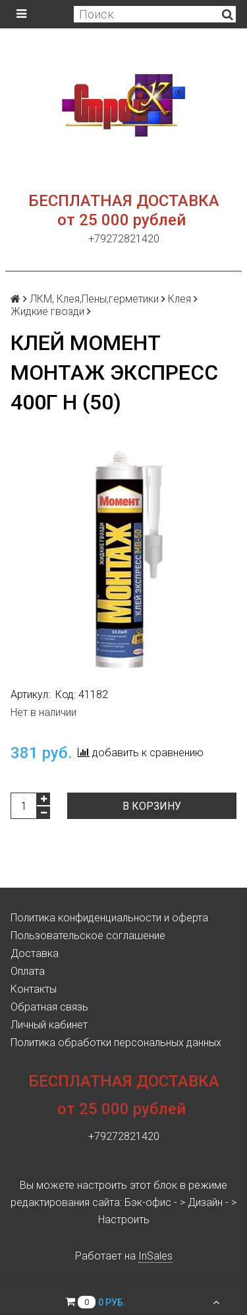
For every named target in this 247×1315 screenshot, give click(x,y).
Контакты (34, 989)
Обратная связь (49, 1007)
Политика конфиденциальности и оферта (109, 917)
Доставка (35, 953)
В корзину (152, 806)
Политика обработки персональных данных (116, 1042)
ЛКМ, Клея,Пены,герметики (94, 299)
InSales (155, 1256)
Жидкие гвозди (47, 311)
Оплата (28, 971)
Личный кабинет (49, 1024)
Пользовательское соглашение (88, 935)
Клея (179, 299)
